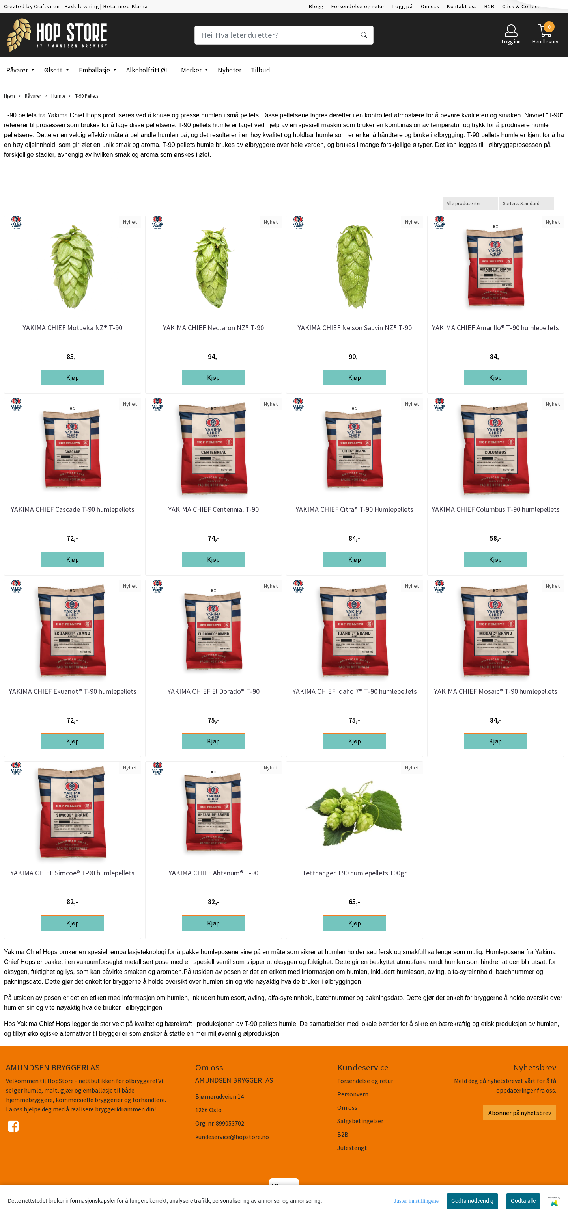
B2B (489, 6)
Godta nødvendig (472, 1201)
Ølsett (54, 70)
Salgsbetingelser (360, 1121)
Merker (192, 70)
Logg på (402, 6)
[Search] (283, 35)
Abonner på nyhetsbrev (519, 1113)
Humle (55, 96)
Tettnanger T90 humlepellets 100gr (354, 872)
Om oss (430, 6)
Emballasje (95, 70)
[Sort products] (526, 203)
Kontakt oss (461, 6)
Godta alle (523, 1201)
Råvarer (17, 70)
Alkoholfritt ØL (147, 70)
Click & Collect (521, 6)
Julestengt (352, 1148)
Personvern (352, 1094)
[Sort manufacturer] (470, 203)
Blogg (316, 6)
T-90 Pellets (83, 96)
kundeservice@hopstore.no (232, 1137)
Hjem (9, 96)
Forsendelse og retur (358, 6)
